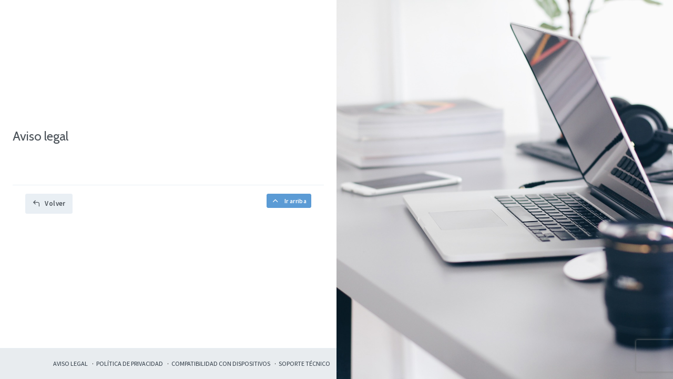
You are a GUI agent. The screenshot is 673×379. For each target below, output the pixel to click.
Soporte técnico (304, 363)
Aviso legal (70, 363)
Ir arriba (289, 200)
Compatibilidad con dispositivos (220, 363)
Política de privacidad (129, 363)
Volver (49, 203)
